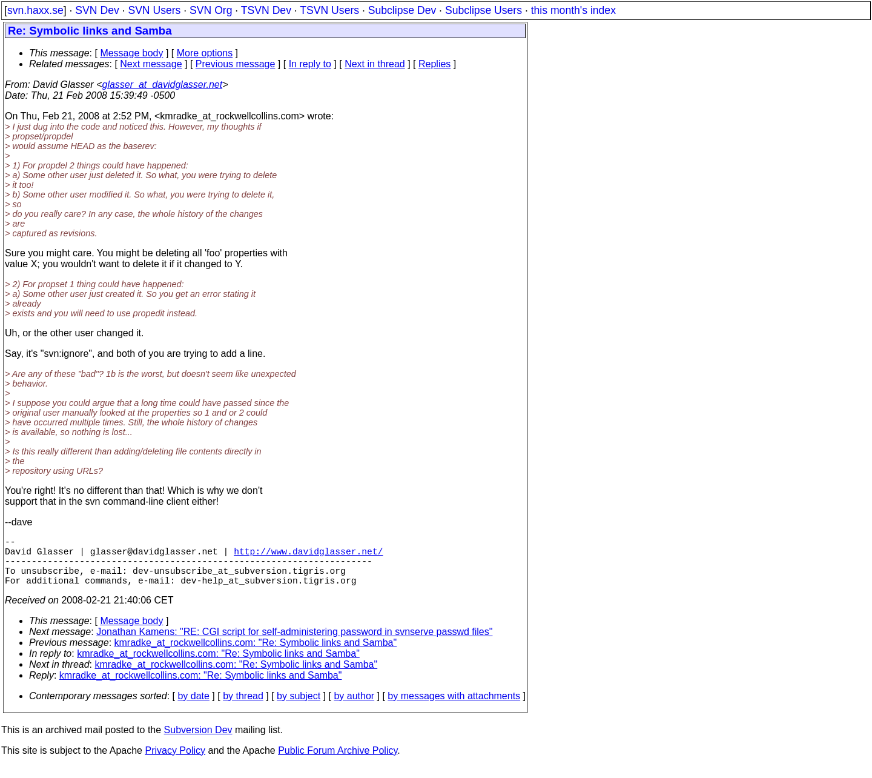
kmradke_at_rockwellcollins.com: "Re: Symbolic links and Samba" (255, 655)
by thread (243, 708)
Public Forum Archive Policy (337, 762)
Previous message (236, 64)
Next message (151, 64)
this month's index (573, 10)
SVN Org (211, 10)
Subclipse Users (483, 10)
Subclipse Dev (402, 10)
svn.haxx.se (35, 10)
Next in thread (375, 64)
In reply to (310, 64)
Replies (434, 64)
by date (193, 708)
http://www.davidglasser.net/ (308, 556)
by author (354, 708)
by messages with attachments (454, 708)
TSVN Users (329, 10)
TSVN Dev (266, 10)
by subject (298, 708)
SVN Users (154, 10)
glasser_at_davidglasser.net (162, 84)
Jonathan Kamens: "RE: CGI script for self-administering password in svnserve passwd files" (294, 644)
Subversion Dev (198, 742)
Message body (131, 53)
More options (205, 53)
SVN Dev (97, 10)
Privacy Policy (175, 762)
